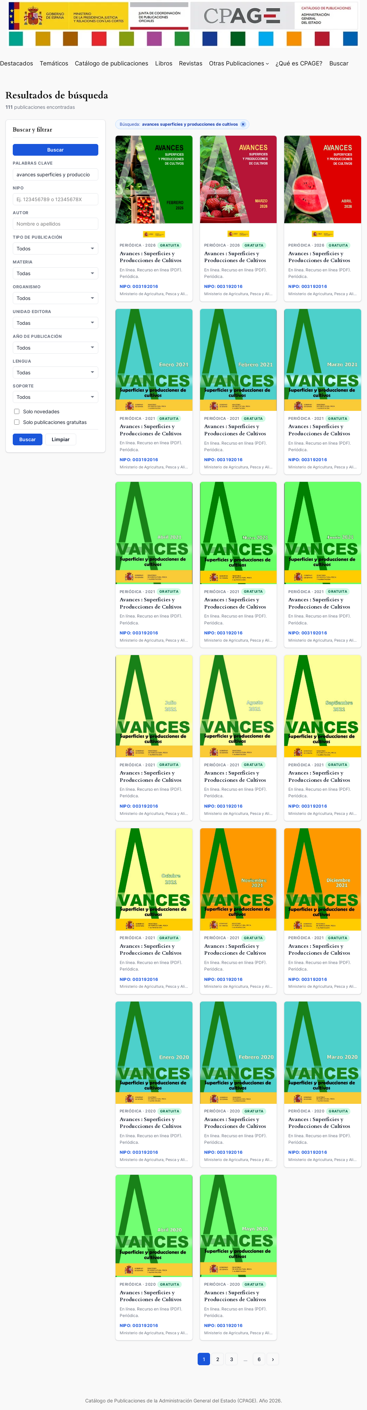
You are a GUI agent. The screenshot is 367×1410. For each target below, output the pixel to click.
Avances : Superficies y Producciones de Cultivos (150, 257)
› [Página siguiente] (273, 1359)
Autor (21, 212)
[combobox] (55, 224)
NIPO (18, 188)
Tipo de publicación (37, 237)
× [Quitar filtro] (243, 124)
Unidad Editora (32, 310)
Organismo (26, 286)
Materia (23, 261)
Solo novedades (36, 409)
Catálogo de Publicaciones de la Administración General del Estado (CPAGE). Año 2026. (183, 1400)
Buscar (55, 150)
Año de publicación (37, 335)
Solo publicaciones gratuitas (50, 420)
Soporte (23, 384)
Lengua (22, 359)
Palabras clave (33, 163)
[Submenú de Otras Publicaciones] (267, 63)
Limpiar (61, 437)
